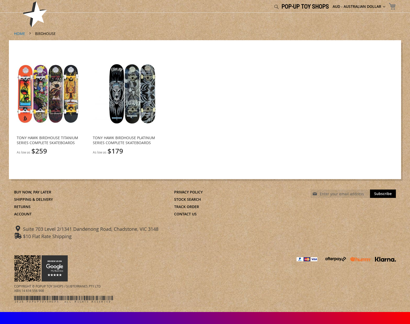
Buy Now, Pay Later (32, 192)
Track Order (186, 206)
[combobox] (248, 7)
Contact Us (185, 213)
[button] (359, 7)
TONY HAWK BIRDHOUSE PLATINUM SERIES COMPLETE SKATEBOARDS (124, 140)
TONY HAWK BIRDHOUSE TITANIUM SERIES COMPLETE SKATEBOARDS (47, 140)
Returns (22, 206)
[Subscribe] (383, 194)
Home (20, 33)
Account (23, 213)
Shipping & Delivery (33, 199)
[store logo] (35, 14)
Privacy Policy (188, 192)
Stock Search (187, 199)
